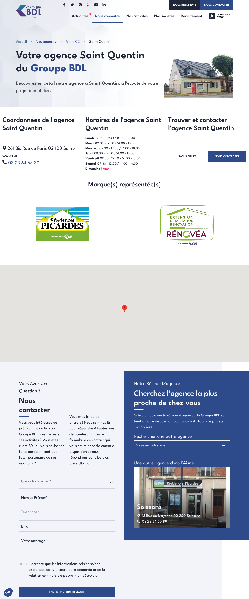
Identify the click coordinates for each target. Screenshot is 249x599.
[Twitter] (72, 5)
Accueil (21, 41)
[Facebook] (64, 5)
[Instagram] (80, 5)
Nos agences (46, 41)
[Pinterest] (88, 5)
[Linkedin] (104, 5)
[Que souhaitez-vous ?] (67, 483)
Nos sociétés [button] (164, 16)
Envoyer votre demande (67, 592)
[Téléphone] (67, 511)
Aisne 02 (73, 41)
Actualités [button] (81, 15)
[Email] (67, 526)
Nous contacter (216, 4)
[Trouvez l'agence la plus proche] (175, 445)
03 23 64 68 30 (23, 163)
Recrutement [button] (191, 16)
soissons (149, 507)
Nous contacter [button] (227, 156)
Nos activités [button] (137, 16)
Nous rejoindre (184, 4)
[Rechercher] (223, 445)
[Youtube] (96, 5)
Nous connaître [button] (107, 16)
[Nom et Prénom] (67, 497)
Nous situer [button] (187, 156)
